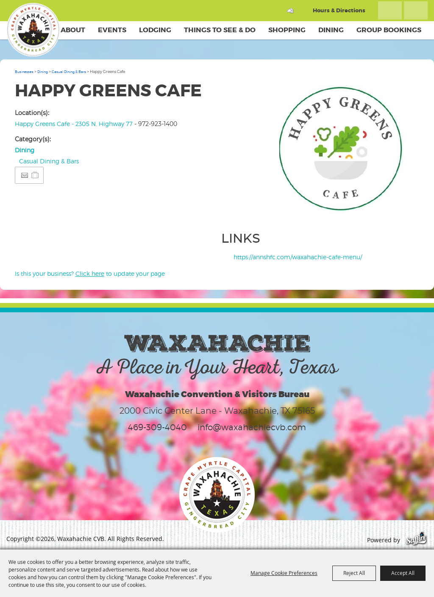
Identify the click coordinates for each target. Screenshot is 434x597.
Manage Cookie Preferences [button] (283, 572)
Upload (404, 210)
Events (112, 29)
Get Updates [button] (416, 10)
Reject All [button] (354, 572)
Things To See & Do (220, 29)
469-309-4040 (157, 427)
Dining (331, 29)
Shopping (287, 29)
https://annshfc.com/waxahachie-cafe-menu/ (298, 257)
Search (390, 10)
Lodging (155, 29)
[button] (349, 151)
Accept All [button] (403, 572)
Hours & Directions (339, 10)
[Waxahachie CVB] (33, 29)
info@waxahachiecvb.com (252, 427)
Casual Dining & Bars (69, 72)
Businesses (24, 72)
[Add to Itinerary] (35, 175)
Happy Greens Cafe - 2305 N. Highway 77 (74, 123)
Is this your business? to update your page (90, 273)
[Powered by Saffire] (416, 540)
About (73, 29)
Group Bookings (388, 29)
